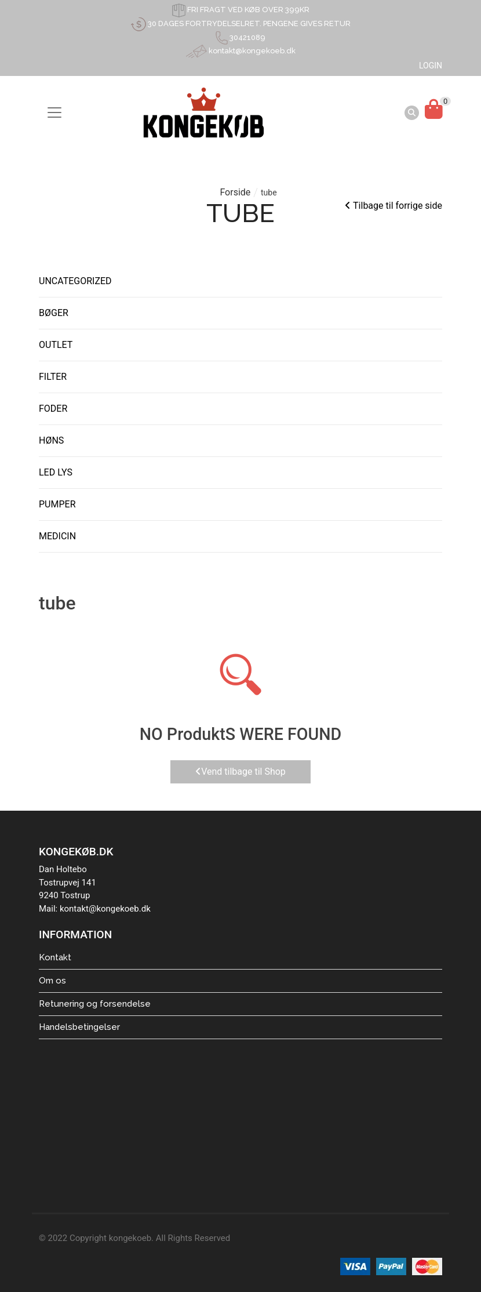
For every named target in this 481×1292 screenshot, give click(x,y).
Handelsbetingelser (79, 1027)
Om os (52, 980)
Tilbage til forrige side (393, 205)
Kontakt (55, 957)
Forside (235, 192)
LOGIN (430, 65)
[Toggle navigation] (54, 112)
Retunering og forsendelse (95, 1004)
